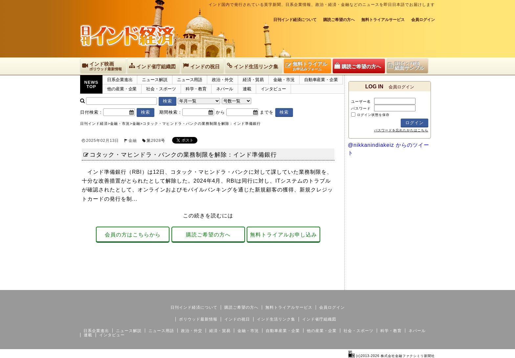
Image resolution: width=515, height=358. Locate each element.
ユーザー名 (361, 101)
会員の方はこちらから (133, 234)
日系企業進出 (119, 79)
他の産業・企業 (122, 88)
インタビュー (273, 88)
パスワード (361, 108)
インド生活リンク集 (276, 319)
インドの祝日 (237, 319)
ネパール (224, 88)
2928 (156, 140)
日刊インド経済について (295, 19)
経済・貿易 (253, 79)
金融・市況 (284, 79)
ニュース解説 (154, 79)
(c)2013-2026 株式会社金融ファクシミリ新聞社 (391, 356)
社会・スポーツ (161, 88)
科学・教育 (196, 88)
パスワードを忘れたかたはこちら (401, 130)
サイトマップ (385, 285)
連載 (247, 88)
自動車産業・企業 (321, 79)
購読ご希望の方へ (339, 19)
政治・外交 (222, 79)
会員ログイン (423, 19)
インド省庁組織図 (319, 319)
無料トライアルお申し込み (283, 234)
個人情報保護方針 (419, 285)
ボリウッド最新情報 (198, 319)
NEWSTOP (91, 84)
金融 (132, 140)
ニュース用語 (189, 79)
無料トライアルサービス (383, 19)
